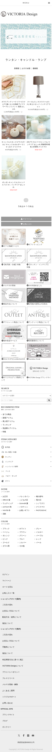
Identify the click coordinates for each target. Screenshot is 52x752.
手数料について (8, 647)
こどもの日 (23, 500)
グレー (38, 529)
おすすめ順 (26, 68)
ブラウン (22, 532)
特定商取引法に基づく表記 (12, 660)
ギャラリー (6, 727)
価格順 (35, 68)
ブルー (22, 539)
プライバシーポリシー (11, 672)
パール (38, 542)
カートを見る (7, 587)
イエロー (39, 532)
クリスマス (40, 507)
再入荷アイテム (9, 421)
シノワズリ (40, 503)
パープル (39, 535)
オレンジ (6, 535)
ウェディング (8, 503)
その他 (22, 546)
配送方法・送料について (11, 617)
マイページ (26, 219)
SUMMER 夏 (23, 503)
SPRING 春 (6, 500)
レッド (38, 539)
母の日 (38, 500)
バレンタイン (24, 496)
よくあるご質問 (8, 691)
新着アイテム (8, 418)
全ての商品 (7, 414)
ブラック (6, 529)
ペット (8, 471)
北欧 (4, 514)
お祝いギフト (24, 510)
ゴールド (6, 542)
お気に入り (26, 224)
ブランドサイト (8, 715)
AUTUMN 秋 (7, 507)
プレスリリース (8, 678)
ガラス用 (6, 546)
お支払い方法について (11, 611)
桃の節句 (39, 496)
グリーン (22, 535)
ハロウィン (23, 507)
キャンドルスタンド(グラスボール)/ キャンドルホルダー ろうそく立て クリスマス (14, 144)
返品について (7, 623)
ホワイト (22, 529)
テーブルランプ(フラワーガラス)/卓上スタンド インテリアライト (38, 104)
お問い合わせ (7, 703)
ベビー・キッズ (11, 476)
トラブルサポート (9, 697)
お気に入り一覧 (8, 593)
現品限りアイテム (9, 428)
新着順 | (18, 68)
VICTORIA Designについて (12, 666)
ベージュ (6, 532)
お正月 (5, 496)
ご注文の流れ (7, 605)
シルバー (22, 542)
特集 (4, 432)
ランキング (7, 425)
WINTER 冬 (6, 510)
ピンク (5, 539)
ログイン (5, 574)
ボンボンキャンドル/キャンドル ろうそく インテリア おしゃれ (13, 184)
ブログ (5, 721)
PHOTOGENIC (41, 510)
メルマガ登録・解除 (10, 684)
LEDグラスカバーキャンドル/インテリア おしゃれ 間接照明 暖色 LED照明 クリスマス (38, 144)
